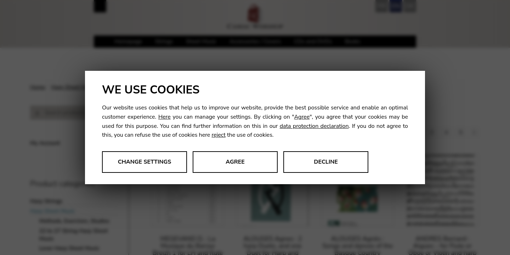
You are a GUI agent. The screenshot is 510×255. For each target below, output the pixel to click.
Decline (326, 162)
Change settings (144, 162)
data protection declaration (314, 126)
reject (218, 135)
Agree (302, 117)
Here (164, 117)
